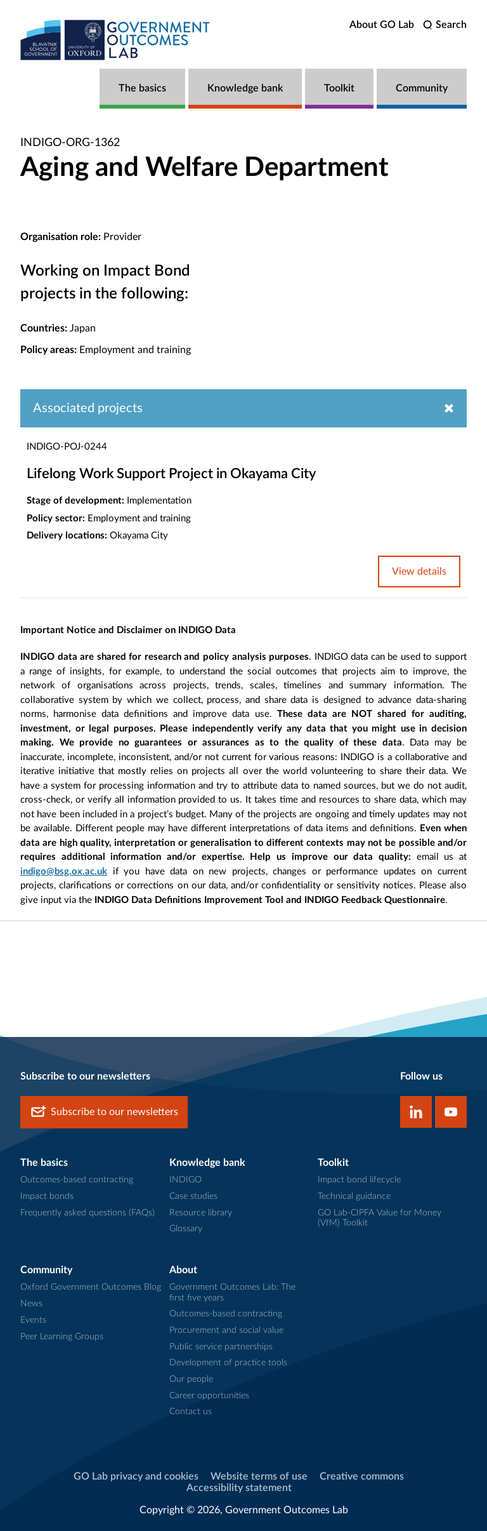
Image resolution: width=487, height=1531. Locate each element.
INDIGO (185, 1179)
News (31, 1303)
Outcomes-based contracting (76, 1179)
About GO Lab (381, 25)
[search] (445, 25)
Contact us (190, 1411)
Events (33, 1320)
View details (419, 571)
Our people (191, 1379)
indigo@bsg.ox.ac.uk (63, 871)
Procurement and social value (226, 1330)
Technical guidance (354, 1196)
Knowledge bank (245, 88)
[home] (115, 39)
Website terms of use (259, 1476)
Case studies (193, 1196)
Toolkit (339, 88)
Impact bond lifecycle (359, 1179)
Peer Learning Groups (61, 1336)
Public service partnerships (221, 1346)
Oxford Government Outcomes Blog (90, 1287)
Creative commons (362, 1476)
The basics (142, 88)
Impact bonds (47, 1196)
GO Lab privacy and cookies (136, 1476)
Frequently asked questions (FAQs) (87, 1212)
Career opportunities (209, 1395)
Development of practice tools (228, 1362)
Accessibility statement (239, 1488)
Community (422, 88)
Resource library (200, 1212)
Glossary (185, 1228)
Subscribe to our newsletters (104, 1112)
